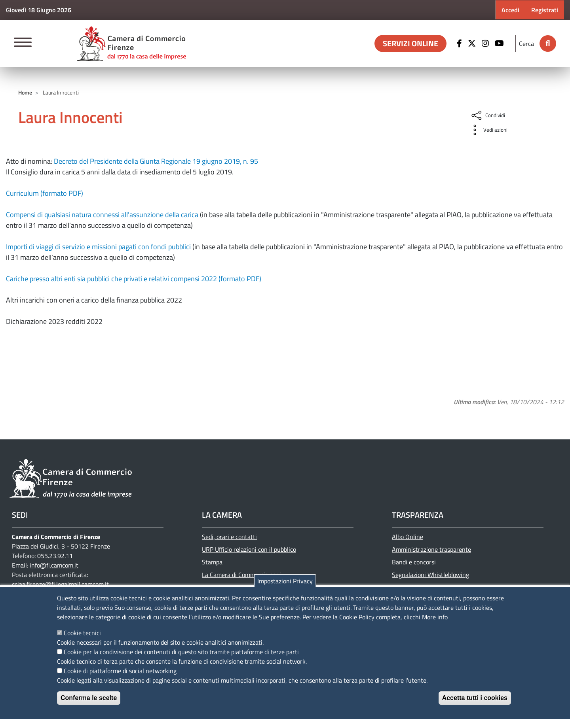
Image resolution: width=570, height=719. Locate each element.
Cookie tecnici (82, 633)
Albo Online (407, 536)
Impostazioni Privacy (285, 581)
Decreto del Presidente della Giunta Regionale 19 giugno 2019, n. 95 (156, 161)
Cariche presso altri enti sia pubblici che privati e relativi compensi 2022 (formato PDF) (133, 278)
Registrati (544, 10)
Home (25, 92)
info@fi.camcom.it (54, 565)
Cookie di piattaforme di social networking (120, 670)
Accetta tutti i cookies (474, 697)
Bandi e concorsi (414, 562)
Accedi (510, 10)
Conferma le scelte (89, 697)
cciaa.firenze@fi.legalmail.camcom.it (60, 584)
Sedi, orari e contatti (229, 536)
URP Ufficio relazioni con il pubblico (249, 549)
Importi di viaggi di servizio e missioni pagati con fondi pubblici (98, 246)
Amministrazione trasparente (431, 549)
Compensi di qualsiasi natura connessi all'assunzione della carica (102, 214)
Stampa (212, 562)
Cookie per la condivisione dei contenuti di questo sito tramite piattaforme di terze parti (181, 652)
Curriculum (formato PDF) (44, 193)
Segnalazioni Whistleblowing (430, 574)
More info (435, 617)
